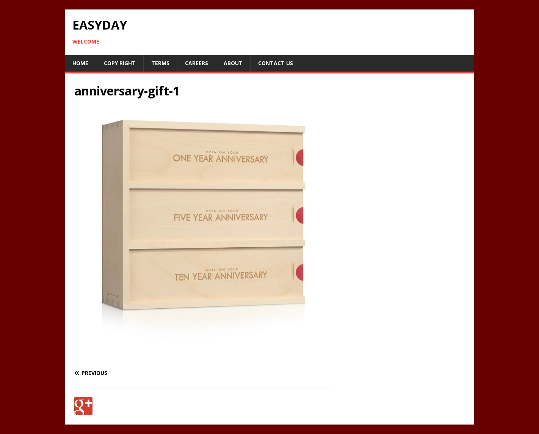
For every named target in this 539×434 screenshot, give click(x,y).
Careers (196, 63)
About (233, 63)
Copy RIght (120, 63)
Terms (160, 63)
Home (80, 63)
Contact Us (275, 63)
